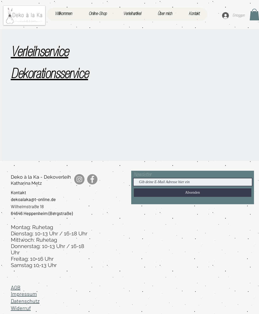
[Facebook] (92, 179)
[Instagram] (79, 179)
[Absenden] (192, 192)
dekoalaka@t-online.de (33, 199)
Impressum (24, 294)
